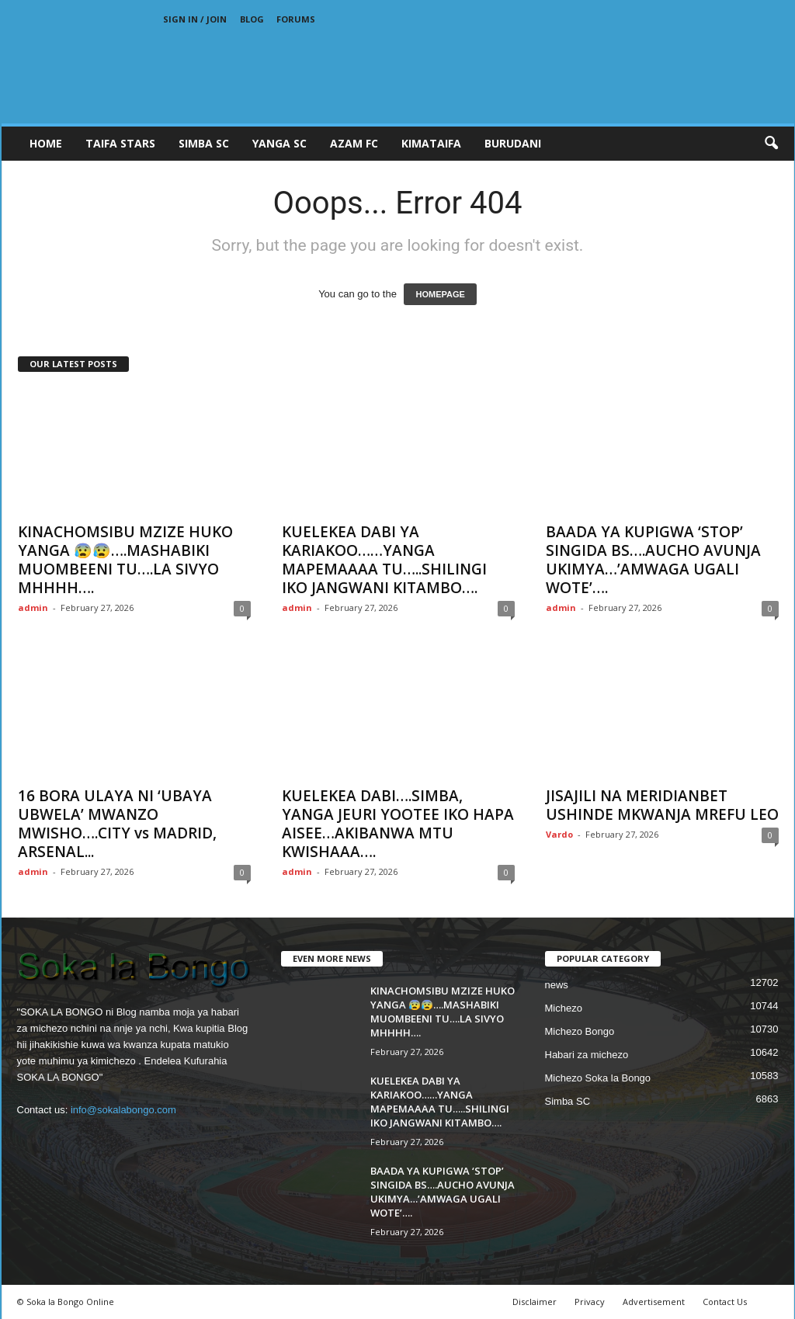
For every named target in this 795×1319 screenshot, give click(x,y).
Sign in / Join (195, 19)
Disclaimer (534, 1301)
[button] (771, 144)
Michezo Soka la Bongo (598, 1078)
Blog (252, 19)
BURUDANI (512, 143)
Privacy (590, 1301)
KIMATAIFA (431, 143)
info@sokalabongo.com (123, 1110)
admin (33, 607)
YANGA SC (279, 143)
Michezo (563, 1008)
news (556, 985)
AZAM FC (354, 143)
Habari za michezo (587, 1054)
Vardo (559, 834)
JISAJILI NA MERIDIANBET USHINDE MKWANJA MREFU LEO (662, 805)
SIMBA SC (204, 143)
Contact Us (725, 1301)
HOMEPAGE (439, 294)
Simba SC (568, 1101)
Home (46, 143)
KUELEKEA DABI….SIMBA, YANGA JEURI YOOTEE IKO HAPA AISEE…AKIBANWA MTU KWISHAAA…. (398, 824)
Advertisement (654, 1301)
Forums (295, 19)
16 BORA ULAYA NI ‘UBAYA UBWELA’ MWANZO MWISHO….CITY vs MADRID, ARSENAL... (117, 824)
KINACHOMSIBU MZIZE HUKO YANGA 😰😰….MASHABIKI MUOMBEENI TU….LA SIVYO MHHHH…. (125, 560)
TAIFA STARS (120, 143)
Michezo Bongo (580, 1031)
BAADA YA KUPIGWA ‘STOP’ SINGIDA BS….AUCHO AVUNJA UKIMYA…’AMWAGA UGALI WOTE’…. (653, 560)
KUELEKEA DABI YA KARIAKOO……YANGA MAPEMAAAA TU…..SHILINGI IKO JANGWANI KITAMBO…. (384, 560)
